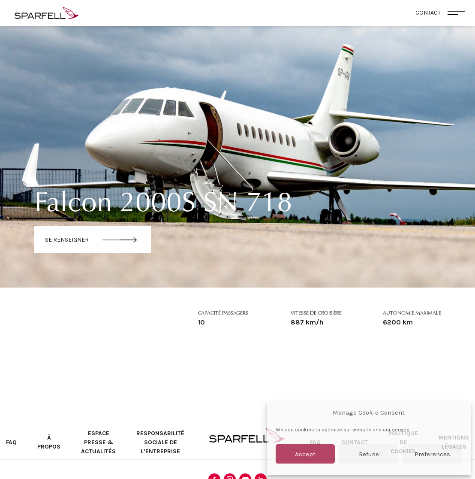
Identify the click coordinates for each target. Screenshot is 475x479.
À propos (48, 442)
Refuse (369, 454)
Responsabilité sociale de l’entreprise (160, 442)
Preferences (432, 454)
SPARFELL (247, 435)
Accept (305, 454)
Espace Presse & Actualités (98, 442)
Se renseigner (67, 239)
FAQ (11, 442)
